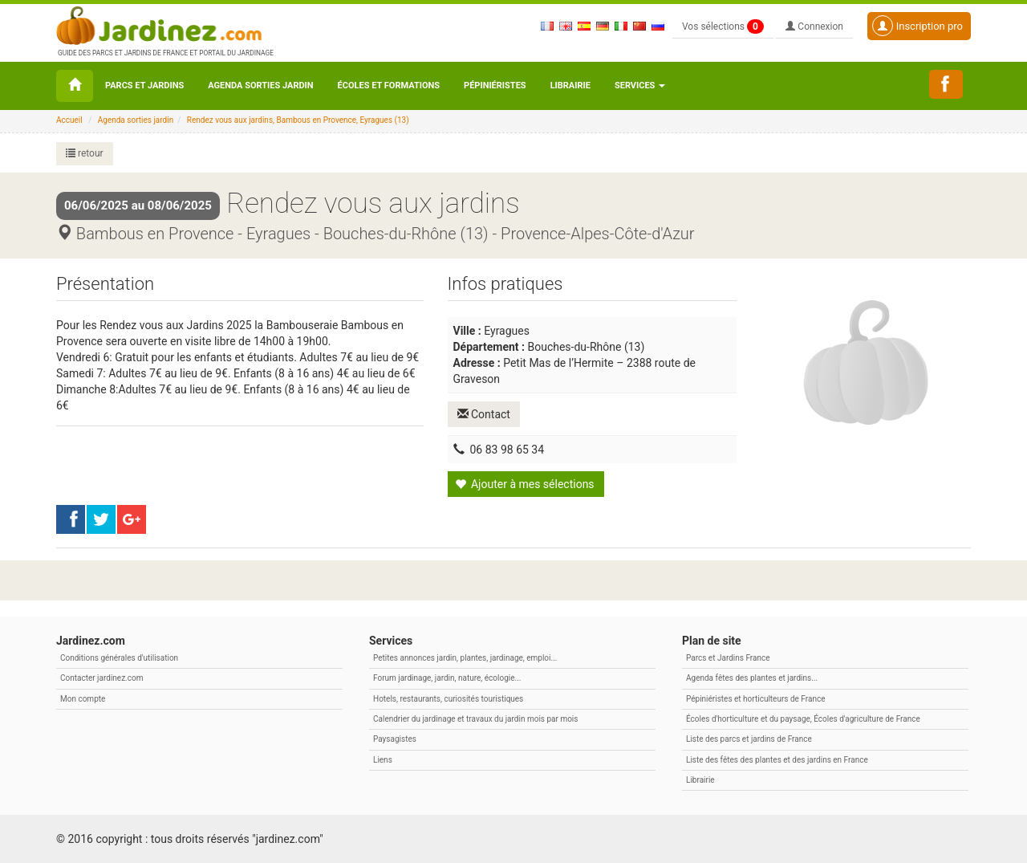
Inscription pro (917, 25)
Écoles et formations (389, 85)
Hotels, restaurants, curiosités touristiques (448, 698)
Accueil (69, 120)
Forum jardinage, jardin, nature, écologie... (447, 678)
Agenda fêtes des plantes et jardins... (752, 678)
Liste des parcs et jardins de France (749, 739)
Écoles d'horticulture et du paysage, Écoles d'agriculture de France (803, 718)
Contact (483, 414)
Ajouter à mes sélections (525, 484)
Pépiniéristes (495, 85)
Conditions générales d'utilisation (119, 657)
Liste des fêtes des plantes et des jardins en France (777, 759)
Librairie (570, 85)
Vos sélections (723, 26)
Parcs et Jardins (144, 85)
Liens (382, 759)
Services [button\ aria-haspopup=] (640, 85)
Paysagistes (394, 739)
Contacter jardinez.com (101, 678)
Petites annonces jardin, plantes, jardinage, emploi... (465, 657)
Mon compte (82, 698)
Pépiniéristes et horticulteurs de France (755, 698)
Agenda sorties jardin (260, 85)
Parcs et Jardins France (728, 657)
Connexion (814, 26)
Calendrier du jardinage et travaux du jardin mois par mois (475, 718)
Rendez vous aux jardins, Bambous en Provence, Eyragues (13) (298, 120)
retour (85, 153)
